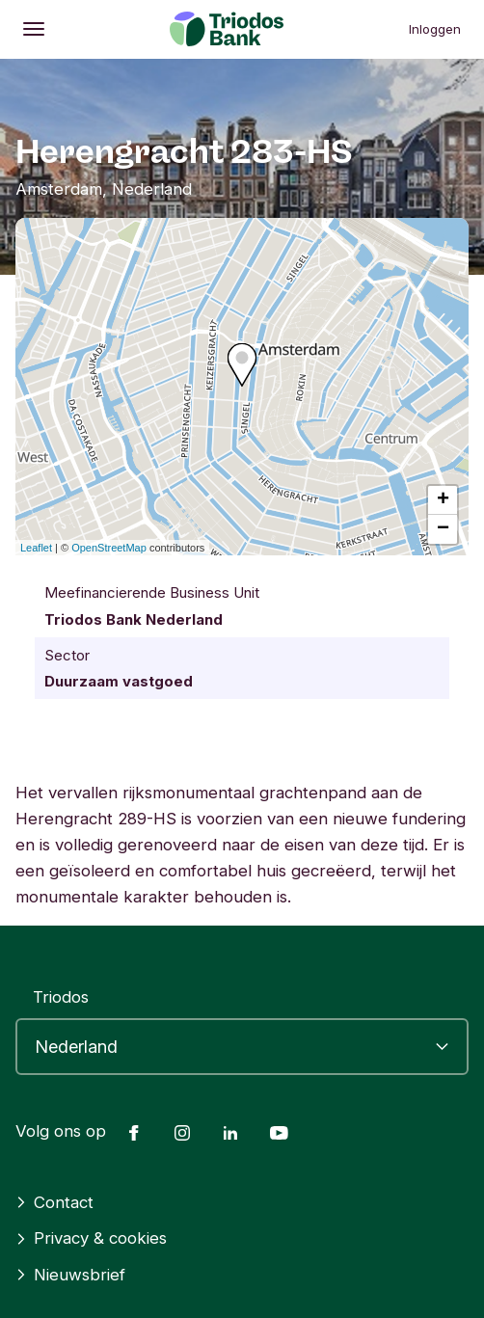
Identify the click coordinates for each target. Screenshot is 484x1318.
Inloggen (435, 29)
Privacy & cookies (91, 1238)
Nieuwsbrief (70, 1274)
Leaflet (36, 547)
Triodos (61, 997)
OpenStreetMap (109, 547)
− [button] (443, 529)
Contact (54, 1202)
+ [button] (443, 500)
